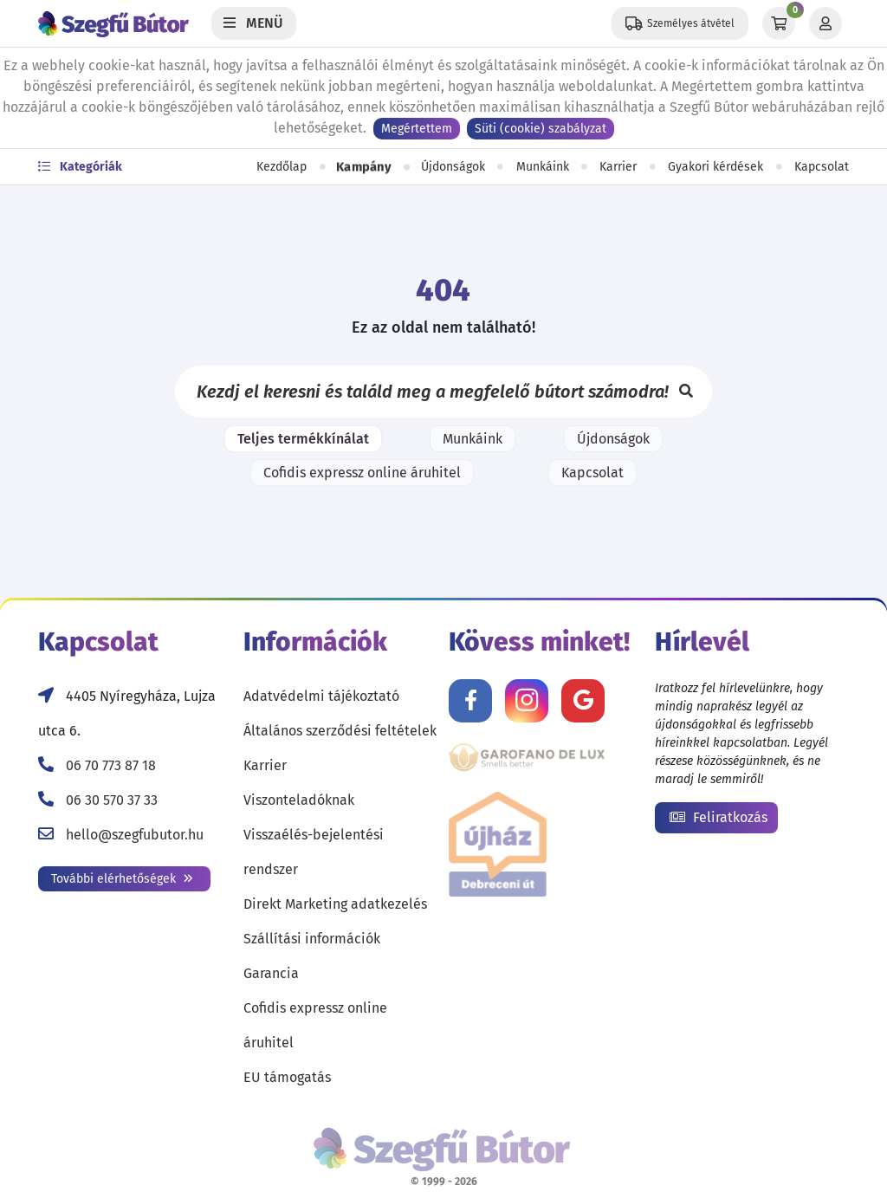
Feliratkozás (718, 817)
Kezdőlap (281, 166)
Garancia (271, 973)
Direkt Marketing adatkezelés (335, 904)
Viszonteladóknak (298, 800)
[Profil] (825, 23)
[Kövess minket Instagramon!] (526, 700)
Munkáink (542, 166)
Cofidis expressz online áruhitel (362, 472)
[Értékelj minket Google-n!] (583, 700)
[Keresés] (686, 391)
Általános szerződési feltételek (340, 730)
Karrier (618, 166)
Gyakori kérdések (715, 166)
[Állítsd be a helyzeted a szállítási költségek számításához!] (680, 23)
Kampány (364, 167)
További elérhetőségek (122, 878)
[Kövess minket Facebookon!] (470, 700)
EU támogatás (287, 1077)
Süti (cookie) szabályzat (540, 128)
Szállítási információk (311, 938)
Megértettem (416, 128)
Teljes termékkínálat (303, 439)
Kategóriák (80, 166)
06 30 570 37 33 (112, 800)
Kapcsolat (821, 166)
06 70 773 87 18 (111, 765)
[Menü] (253, 23)
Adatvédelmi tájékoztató (321, 696)
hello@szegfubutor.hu (135, 834)
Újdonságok (453, 166)
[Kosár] (778, 23)
